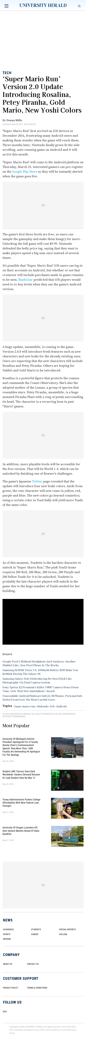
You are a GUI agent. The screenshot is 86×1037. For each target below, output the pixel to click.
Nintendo (42, 706)
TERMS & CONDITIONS (37, 987)
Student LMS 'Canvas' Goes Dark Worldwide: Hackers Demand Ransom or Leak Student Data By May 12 (21, 774)
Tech (7, 73)
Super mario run (24, 706)
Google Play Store (24, 171)
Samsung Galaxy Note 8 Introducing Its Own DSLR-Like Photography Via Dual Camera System (37, 680)
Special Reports (67, 929)
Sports (6, 934)
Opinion (7, 939)
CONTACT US (33, 964)
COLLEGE (63, 934)
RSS (5, 1011)
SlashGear (25, 279)
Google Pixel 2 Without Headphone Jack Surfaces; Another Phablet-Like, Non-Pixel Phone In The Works (39, 663)
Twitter (37, 481)
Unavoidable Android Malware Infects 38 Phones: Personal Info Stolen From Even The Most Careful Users (42, 697)
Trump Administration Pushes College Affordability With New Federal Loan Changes (21, 802)
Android (61, 706)
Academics (8, 929)
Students (36, 929)
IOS (52, 706)
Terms (43, 1030)
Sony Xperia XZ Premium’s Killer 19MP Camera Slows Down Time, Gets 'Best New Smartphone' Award (40, 689)
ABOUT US (7, 964)
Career (34, 934)
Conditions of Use (58, 1030)
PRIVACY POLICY (10, 987)
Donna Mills (14, 120)
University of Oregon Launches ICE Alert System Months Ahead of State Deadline (20, 830)
